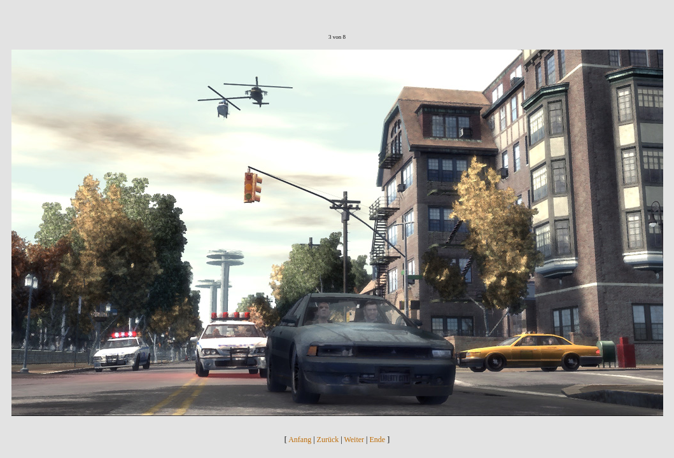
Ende (378, 439)
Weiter (354, 439)
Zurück (328, 439)
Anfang (299, 439)
